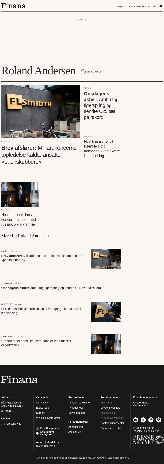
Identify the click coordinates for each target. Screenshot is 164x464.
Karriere (40, 412)
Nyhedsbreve (75, 407)
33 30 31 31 (8, 411)
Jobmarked (74, 432)
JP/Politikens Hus (11, 423)
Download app (76, 412)
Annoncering (75, 427)
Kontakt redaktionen (79, 402)
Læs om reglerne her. (118, 457)
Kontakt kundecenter (112, 423)
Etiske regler (43, 407)
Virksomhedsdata (110, 407)
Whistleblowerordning (48, 418)
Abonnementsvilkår (111, 428)
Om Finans (42, 402)
